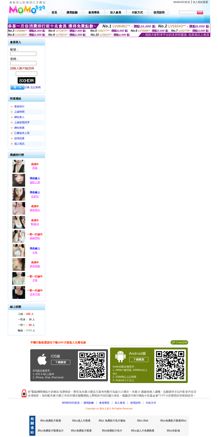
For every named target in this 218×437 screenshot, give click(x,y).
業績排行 (19, 106)
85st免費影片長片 (112, 430)
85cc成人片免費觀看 (142, 430)
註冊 (27, 87)
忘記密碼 (35, 87)
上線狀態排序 (22, 122)
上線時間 (19, 111)
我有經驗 (35, 266)
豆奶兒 (35, 196)
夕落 (34, 280)
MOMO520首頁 (71, 402)
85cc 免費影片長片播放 (112, 420)
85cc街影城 (173, 430)
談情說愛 (19, 138)
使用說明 (135, 402)
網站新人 (19, 117)
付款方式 (151, 402)
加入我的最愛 (200, 2)
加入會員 (120, 402)
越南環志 (35, 210)
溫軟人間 (35, 182)
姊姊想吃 (35, 238)
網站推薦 (19, 127)
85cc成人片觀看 (81, 420)
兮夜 (34, 252)
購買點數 (88, 402)
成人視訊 (19, 143)
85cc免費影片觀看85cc (173, 420)
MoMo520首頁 (182, 2)
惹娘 (34, 167)
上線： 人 (26, 313)
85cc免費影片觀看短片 (50, 430)
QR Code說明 (179, 342)
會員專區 (104, 402)
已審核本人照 (22, 133)
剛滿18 (35, 224)
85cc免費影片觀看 (50, 420)
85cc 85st (142, 420)
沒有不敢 (35, 294)
